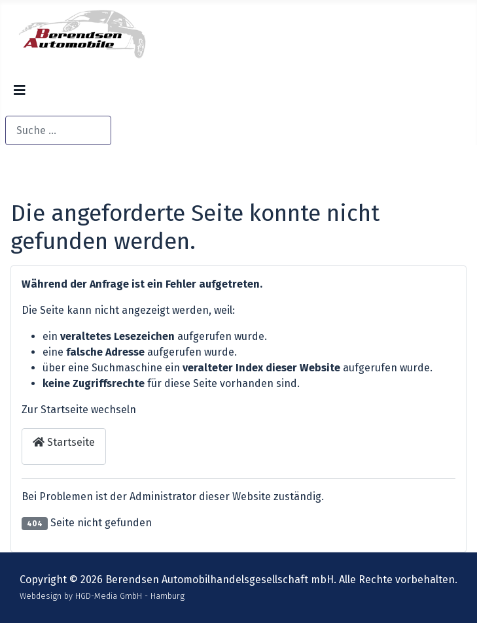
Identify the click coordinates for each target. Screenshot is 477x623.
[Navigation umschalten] (19, 95)
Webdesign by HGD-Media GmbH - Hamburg (102, 596)
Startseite (64, 442)
